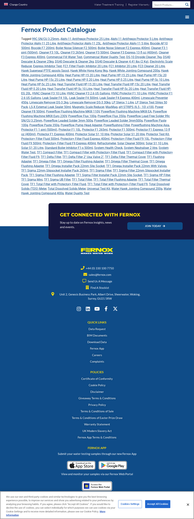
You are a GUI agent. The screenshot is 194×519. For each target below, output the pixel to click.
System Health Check (108, 148)
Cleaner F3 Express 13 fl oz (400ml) (133, 52)
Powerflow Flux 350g (112, 116)
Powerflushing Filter (116, 125)
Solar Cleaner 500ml (130, 143)
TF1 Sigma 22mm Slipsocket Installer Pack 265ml (54, 170)
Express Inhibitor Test (47, 66)
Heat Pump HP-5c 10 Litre (152, 80)
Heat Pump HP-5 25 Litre (116, 80)
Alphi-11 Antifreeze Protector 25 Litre (84, 39)
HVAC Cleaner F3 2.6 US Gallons (88, 93)
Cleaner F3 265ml (72, 52)
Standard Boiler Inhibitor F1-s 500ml (69, 148)
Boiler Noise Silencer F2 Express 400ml (124, 48)
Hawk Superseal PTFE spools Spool (45, 70)
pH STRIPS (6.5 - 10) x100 (136, 107)
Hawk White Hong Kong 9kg (89, 70)
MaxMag (111, 107)
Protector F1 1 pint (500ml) (39, 129)
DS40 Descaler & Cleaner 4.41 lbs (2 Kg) (122, 61)
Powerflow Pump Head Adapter (81, 125)
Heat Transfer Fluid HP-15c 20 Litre (127, 84)
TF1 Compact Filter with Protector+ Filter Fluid (94, 152)
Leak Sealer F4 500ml (83, 98)
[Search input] (168, 4)
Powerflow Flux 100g (82, 116)
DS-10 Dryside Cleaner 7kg (144, 57)
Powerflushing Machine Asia (150, 125)
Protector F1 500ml (122, 129)
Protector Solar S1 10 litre (92, 134)
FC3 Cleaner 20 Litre (151, 66)
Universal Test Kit (98, 188)
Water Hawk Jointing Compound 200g (136, 188)
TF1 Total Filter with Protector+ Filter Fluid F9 (117, 184)
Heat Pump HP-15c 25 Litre (46, 80)
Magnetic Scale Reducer (88, 107)
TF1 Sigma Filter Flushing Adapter (52, 175)
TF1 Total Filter (82, 179)
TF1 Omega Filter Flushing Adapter (80, 161)
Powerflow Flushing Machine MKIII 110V (73, 111)
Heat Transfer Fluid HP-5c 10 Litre (69, 89)
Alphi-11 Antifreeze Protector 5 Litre (134, 39)
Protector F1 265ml (95, 129)
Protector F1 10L (70, 129)
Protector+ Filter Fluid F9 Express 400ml (69, 143)
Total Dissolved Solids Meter (67, 188)
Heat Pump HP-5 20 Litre (82, 80)
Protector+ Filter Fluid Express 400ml (85, 139)
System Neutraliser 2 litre (140, 148)
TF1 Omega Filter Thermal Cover (126, 161)
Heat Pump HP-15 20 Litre (82, 75)
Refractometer (106, 143)
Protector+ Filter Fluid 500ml (40, 139)
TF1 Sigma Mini (32, 179)
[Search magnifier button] (187, 4)
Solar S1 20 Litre (32, 148)
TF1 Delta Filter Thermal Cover (125, 157)
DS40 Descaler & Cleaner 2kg (74, 61)
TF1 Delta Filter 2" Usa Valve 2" (83, 157)
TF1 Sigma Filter (100, 170)
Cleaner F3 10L (49, 52)
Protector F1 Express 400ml (55, 134)
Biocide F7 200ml (42, 48)
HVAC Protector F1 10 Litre (129, 93)
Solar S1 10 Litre (157, 143)
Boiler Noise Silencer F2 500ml (76, 48)
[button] (187, 17)
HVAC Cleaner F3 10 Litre (49, 93)
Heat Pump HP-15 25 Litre (118, 75)
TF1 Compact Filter (49, 152)
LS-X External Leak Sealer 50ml (50, 107)
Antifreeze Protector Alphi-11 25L (79, 43)
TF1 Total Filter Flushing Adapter (115, 179)
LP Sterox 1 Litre (123, 102)
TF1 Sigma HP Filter (156, 175)
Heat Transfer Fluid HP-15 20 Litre (79, 84)
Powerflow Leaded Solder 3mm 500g (68, 120)
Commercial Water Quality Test (104, 57)
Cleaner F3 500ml (97, 52)
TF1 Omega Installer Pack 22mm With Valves (136, 166)
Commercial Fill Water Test (64, 57)
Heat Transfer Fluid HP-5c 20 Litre (116, 89)
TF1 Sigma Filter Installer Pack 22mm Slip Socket (109, 175)
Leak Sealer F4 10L (55, 98)
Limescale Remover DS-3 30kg (90, 102)
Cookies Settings (130, 507)
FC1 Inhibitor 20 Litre (123, 66)
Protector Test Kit (157, 134)
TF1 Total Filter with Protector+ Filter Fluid (58, 184)
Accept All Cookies (157, 507)
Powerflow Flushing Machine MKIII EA (126, 111)
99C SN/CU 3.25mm (45, 39)
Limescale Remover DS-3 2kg (48, 102)
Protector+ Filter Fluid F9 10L (130, 139)
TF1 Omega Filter (44, 161)
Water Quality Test (77, 193)
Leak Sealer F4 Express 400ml (119, 98)
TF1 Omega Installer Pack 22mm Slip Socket (75, 166)
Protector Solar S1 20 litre (128, 134)
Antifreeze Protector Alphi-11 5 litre (125, 43)
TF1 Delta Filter (51, 157)
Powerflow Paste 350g (44, 125)
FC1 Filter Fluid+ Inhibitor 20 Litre (85, 66)
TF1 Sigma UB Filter (57, 179)
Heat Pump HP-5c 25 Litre (38, 84)
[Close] (188, 507)
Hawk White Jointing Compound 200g (134, 70)
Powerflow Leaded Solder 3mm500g (118, 120)
